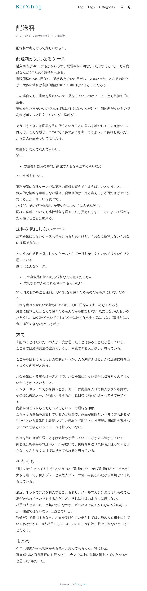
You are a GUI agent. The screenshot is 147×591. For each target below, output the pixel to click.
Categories (107, 7)
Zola (76, 584)
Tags (91, 7)
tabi (85, 584)
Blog (80, 7)
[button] (122, 7)
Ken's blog (29, 6)
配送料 (61, 35)
